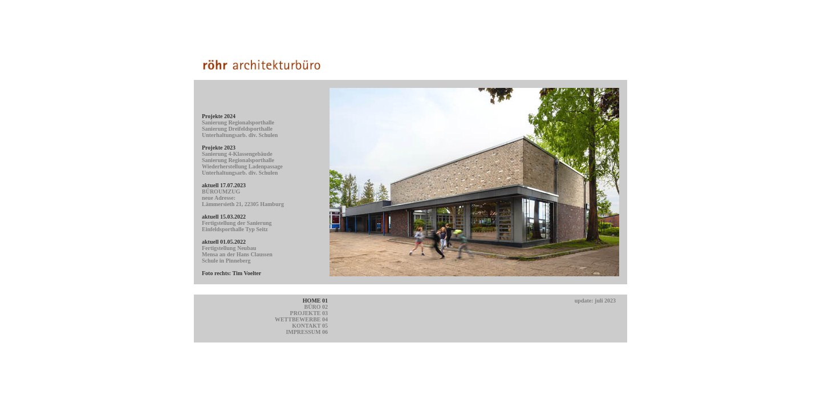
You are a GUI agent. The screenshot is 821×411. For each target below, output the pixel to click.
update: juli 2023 (595, 300)
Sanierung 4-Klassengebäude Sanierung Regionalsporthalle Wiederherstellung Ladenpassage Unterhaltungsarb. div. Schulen (242, 163)
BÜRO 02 (316, 307)
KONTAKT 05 (310, 326)
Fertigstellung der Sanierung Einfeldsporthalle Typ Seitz (237, 226)
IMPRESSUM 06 (307, 332)
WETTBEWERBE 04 (301, 319)
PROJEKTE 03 (309, 313)
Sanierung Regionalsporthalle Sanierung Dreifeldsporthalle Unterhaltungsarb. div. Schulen (240, 128)
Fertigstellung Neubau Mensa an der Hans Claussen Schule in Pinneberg (237, 254)
